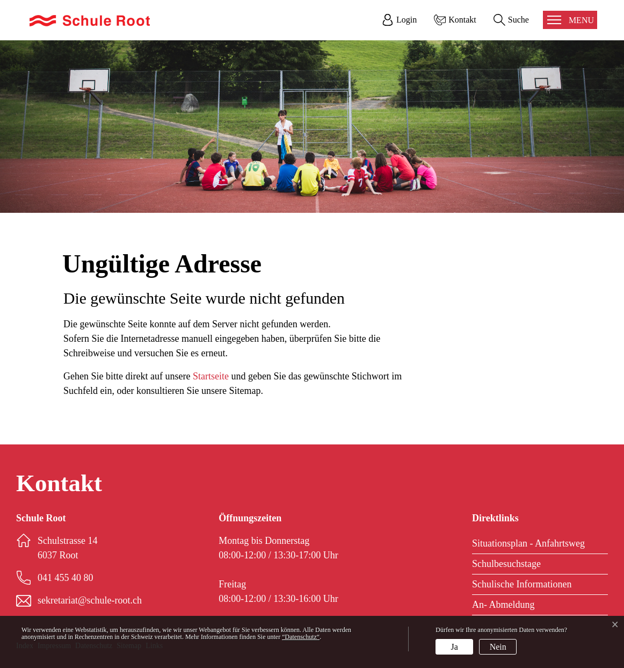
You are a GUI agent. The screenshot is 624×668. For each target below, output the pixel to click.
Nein (498, 646)
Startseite (211, 376)
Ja (454, 646)
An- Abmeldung (503, 604)
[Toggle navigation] (570, 19)
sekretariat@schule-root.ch (90, 600)
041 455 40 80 (65, 577)
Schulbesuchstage (506, 563)
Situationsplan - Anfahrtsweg (528, 543)
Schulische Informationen (521, 584)
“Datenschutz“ (301, 637)
